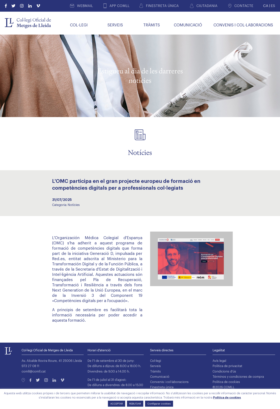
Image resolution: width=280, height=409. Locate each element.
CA (265, 6)
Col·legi (155, 360)
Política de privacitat (227, 366)
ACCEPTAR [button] (116, 403)
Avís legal (219, 360)
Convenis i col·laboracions (169, 382)
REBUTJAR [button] (135, 403)
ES (273, 6)
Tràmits (155, 371)
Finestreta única (161, 387)
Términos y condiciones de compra (238, 376)
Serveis (155, 366)
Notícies (74, 205)
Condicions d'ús (224, 371)
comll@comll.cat (34, 371)
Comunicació (159, 376)
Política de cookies (226, 382)
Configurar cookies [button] (159, 403)
